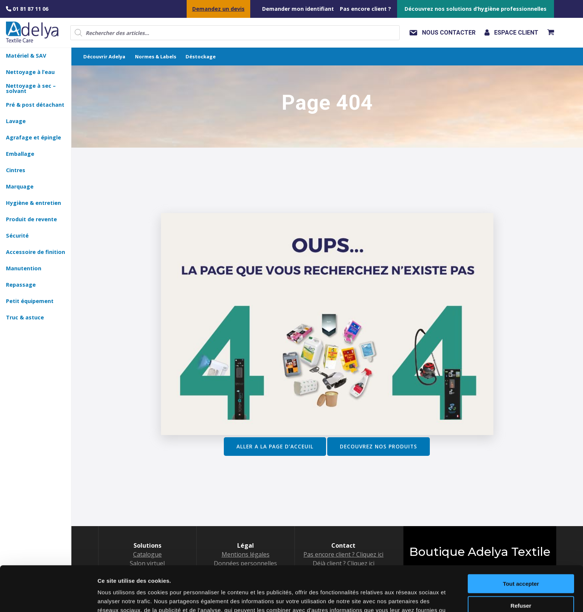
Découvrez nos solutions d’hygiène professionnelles (476, 8)
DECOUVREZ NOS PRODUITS (378, 446)
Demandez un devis (218, 8)
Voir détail (111, 597)
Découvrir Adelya (104, 56)
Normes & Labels (155, 56)
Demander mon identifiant (298, 8)
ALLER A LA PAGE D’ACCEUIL (274, 446)
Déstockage (201, 56)
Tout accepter (521, 541)
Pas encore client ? (365, 8)
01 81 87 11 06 (27, 8)
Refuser (520, 563)
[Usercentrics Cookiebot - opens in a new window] (48, 597)
